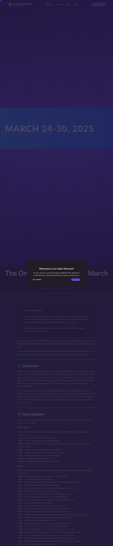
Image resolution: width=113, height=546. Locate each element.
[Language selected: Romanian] (63, 544)
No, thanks (37, 279)
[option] (18, 544)
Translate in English (70, 279)
